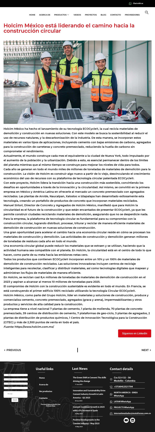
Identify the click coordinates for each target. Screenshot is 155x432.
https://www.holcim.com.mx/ (34, 326)
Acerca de (44, 15)
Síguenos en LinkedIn (134, 333)
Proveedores (132, 15)
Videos (77, 15)
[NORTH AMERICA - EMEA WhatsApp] (111, 394)
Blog (103, 15)
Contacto (115, 15)
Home (32, 15)
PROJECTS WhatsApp (124, 407)
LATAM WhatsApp (122, 402)
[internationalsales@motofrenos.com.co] (111, 413)
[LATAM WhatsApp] (111, 401)
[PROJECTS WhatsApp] (111, 407)
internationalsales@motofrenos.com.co (132, 413)
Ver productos (45, 391)
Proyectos (91, 15)
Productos (61, 15)
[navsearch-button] (146, 13)
